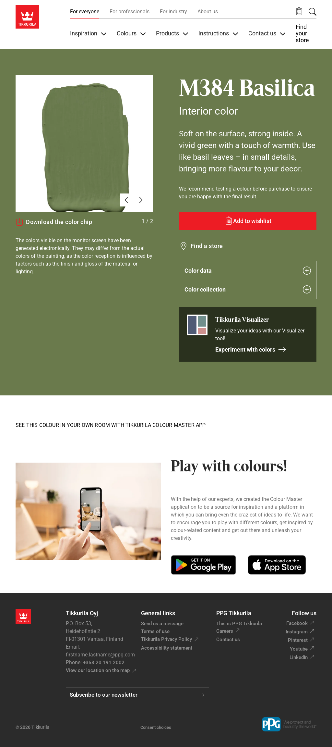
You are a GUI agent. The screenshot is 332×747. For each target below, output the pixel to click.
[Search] (312, 12)
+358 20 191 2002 (103, 663)
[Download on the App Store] (277, 565)
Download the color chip (54, 222)
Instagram (297, 632)
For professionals (129, 11)
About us (207, 11)
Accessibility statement (166, 648)
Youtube (299, 649)
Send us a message (162, 624)
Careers (224, 631)
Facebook (297, 623)
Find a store (207, 246)
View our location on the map (98, 670)
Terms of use (155, 631)
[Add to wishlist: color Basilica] (247, 221)
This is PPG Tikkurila (239, 624)
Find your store (302, 34)
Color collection (247, 289)
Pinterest (298, 640)
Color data (247, 271)
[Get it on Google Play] (203, 565)
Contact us (228, 639)
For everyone (84, 11)
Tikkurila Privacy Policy (166, 639)
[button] (299, 11)
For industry (173, 11)
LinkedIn (299, 657)
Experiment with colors (251, 349)
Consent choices (155, 727)
